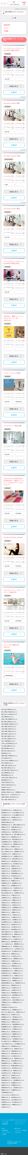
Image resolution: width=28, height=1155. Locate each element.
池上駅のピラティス (16, 1072)
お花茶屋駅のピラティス (6, 1070)
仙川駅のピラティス (15, 1014)
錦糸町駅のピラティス (17, 1002)
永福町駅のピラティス (6, 919)
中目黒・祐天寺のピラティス (7, 782)
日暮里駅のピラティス (6, 883)
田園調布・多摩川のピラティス (8, 789)
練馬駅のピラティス (5, 924)
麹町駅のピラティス (5, 1060)
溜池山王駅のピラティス (16, 1053)
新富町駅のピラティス (16, 1046)
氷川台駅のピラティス (6, 1034)
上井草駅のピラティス (16, 990)
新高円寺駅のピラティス (17, 832)
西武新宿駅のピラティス (6, 1063)
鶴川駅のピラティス (16, 909)
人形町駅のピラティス (6, 999)
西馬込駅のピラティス (20, 982)
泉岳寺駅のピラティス (16, 1036)
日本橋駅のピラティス (6, 1002)
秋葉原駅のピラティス (17, 883)
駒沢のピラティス (5, 794)
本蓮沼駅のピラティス (16, 1082)
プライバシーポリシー (7, 1132)
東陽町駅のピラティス (19, 943)
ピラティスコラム (19, 1123)
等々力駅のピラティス (16, 956)
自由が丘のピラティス (6, 787)
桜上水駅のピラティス (6, 1072)
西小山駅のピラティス (16, 875)
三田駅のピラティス (16, 897)
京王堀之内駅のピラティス (7, 975)
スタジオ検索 (5, 1122)
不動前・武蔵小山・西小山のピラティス (10, 796)
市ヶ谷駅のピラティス (16, 1055)
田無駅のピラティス (5, 1031)
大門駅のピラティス (5, 953)
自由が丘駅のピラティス (16, 861)
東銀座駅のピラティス (18, 844)
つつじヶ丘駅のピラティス (7, 943)
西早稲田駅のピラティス (16, 992)
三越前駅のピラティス (17, 973)
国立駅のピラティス (5, 926)
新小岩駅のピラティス (18, 863)
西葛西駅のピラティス (18, 958)
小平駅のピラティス (5, 961)
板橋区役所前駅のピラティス (7, 982)
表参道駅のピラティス (6, 819)
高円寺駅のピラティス (6, 832)
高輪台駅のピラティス (19, 1058)
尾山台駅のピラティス (18, 968)
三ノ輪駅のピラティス (16, 917)
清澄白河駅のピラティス (6, 1080)
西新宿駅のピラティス (17, 1041)
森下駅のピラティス (5, 1082)
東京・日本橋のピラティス (7, 762)
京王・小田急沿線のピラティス (8, 741)
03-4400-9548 (18, 513)
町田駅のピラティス (5, 866)
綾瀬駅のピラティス (15, 880)
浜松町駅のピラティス (6, 1102)
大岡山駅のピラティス (17, 1017)
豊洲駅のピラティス (18, 934)
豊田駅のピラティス (5, 1055)
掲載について (4, 1153)
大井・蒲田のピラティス (6, 758)
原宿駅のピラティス (5, 817)
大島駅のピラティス (15, 1021)
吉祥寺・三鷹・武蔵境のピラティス (9, 719)
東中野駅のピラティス (16, 829)
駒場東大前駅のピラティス (17, 1065)
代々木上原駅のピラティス (18, 812)
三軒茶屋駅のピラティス (6, 841)
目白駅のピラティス (5, 965)
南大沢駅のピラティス (16, 1097)
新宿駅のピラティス (5, 827)
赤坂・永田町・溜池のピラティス (8, 731)
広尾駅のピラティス (5, 917)
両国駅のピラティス (16, 936)
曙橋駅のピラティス (5, 1090)
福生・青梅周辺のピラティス (7, 772)
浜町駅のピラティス (18, 1048)
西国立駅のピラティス (16, 985)
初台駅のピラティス (5, 1051)
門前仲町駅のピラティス (6, 968)
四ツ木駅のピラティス (6, 1068)
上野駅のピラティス (5, 902)
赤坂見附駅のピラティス (6, 856)
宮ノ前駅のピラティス (17, 951)
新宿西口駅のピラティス (6, 824)
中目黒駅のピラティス (18, 856)
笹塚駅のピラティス (15, 961)
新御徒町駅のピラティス (17, 1019)
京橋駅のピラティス (5, 1036)
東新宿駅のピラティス (17, 1034)
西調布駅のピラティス (6, 980)
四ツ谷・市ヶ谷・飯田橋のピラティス (9, 760)
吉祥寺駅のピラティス (6, 839)
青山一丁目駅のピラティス (7, 851)
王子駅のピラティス (15, 997)
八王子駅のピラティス (16, 926)
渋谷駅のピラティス (17, 810)
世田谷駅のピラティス (16, 965)
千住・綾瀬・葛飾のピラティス (8, 745)
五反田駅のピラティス (19, 892)
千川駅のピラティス (16, 914)
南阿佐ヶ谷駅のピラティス (7, 834)
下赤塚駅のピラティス (17, 919)
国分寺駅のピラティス (16, 924)
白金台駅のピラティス (6, 995)
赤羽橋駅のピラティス (16, 1085)
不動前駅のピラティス (6, 1009)
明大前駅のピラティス (16, 1031)
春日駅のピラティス (5, 1099)
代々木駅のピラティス (6, 814)
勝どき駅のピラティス (6, 978)
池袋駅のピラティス (18, 849)
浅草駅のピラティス (5, 1004)
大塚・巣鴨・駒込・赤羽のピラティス (9, 770)
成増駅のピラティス (5, 873)
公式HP (14, 92)
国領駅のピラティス (5, 912)
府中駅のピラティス (5, 875)
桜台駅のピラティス (5, 1065)
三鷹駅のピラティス (15, 912)
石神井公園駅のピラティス (7, 934)
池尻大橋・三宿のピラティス (7, 792)
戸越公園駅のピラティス (18, 1080)
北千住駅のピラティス (16, 870)
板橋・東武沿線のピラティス (7, 748)
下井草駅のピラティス (17, 1029)
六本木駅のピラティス (6, 853)
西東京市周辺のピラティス (7, 775)
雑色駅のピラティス (5, 1053)
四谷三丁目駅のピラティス (7, 892)
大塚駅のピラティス (5, 987)
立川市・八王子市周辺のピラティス (9, 743)
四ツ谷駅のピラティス (6, 900)
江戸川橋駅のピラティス (19, 1043)
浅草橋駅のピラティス (6, 1038)
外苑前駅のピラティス (19, 851)
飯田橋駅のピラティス (16, 885)
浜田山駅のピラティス (6, 936)
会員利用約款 (5, 1130)
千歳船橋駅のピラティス (6, 958)
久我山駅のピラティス (18, 1087)
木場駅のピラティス (5, 1046)
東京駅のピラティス (15, 1075)
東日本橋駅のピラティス (17, 995)
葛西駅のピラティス (5, 1097)
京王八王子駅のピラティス (7, 948)
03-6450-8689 (18, 620)
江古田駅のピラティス (16, 902)
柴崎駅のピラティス (5, 941)
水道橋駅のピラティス (16, 1090)
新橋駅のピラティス (17, 1063)
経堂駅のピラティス (5, 880)
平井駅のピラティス (5, 992)
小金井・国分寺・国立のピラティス (9, 777)
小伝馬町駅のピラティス (17, 1038)
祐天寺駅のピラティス (6, 858)
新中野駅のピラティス (6, 973)
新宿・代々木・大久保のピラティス (9, 714)
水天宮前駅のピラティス (6, 888)
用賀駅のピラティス (17, 841)
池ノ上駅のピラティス (6, 1041)
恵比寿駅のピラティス (6, 812)
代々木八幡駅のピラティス (18, 814)
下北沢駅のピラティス (18, 888)
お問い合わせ (18, 1132)
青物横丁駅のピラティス (6, 1087)
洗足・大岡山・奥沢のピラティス (8, 799)
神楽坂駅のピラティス (17, 1009)
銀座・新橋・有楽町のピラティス (8, 721)
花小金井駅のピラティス (16, 1060)
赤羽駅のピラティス (5, 956)
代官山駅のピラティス (17, 819)
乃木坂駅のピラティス (17, 963)
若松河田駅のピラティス (16, 929)
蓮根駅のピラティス (15, 953)
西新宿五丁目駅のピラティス (7, 822)
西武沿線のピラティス (6, 753)
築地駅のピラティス (5, 846)
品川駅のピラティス (5, 1107)
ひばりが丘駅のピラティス (7, 1043)
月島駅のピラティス (17, 922)
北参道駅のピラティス (16, 817)
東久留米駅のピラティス (6, 922)
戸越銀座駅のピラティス (6, 939)
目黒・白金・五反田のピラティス (8, 709)
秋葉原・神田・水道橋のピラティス (9, 755)
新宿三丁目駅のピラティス (19, 824)
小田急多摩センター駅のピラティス (9, 1007)
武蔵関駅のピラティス (17, 980)
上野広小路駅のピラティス (18, 999)
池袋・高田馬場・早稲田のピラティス (9, 724)
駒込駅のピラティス (5, 868)
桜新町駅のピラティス (6, 1019)
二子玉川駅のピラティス (6, 844)
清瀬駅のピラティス (18, 970)
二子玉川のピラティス (15, 794)
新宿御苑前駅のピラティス (7, 1058)
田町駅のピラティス (15, 866)
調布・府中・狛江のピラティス (8, 750)
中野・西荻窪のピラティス (7, 716)
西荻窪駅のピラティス (16, 836)
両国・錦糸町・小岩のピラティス (8, 733)
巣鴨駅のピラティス (5, 1014)
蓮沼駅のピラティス (5, 929)
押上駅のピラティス (16, 905)
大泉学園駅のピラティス (18, 878)
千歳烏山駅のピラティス (16, 868)
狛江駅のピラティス (5, 895)
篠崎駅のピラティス (16, 1104)
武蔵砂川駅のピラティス (17, 978)
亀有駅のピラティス (17, 1070)
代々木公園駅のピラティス (7, 1048)
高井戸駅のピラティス (17, 1068)
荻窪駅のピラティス (5, 836)
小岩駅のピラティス (5, 1075)
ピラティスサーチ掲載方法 (21, 1130)
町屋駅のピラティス (5, 1021)
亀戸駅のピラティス (5, 997)
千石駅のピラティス (15, 895)
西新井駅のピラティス (6, 1024)
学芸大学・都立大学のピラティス (8, 784)
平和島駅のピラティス (6, 905)
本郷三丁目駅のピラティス (7, 931)
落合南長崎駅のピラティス (18, 1024)
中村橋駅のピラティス (6, 1029)
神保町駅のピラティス (6, 907)
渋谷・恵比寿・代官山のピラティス (9, 711)
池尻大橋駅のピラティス (16, 941)
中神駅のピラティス (18, 975)
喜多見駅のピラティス (6, 963)
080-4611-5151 (19, 401)
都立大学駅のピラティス (17, 858)
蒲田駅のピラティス (5, 990)
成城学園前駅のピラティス (17, 873)
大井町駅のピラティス (6, 909)
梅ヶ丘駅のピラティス (17, 1102)
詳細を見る (14, 86)
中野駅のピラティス (5, 829)
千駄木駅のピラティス (18, 939)
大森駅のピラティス (5, 885)
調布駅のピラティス (16, 900)
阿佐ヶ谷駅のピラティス (19, 834)
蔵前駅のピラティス (17, 1026)
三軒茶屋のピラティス (20, 792)
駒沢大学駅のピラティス (17, 839)
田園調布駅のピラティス (6, 946)
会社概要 (4, 1134)
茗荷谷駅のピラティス (18, 946)
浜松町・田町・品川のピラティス (8, 765)
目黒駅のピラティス (17, 890)
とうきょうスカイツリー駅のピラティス (10, 1094)
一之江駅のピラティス (19, 948)
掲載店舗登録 (5, 1123)
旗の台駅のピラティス (6, 951)
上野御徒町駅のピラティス (7, 1092)
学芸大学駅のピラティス (6, 810)
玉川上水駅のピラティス (16, 1099)
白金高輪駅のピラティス (17, 907)
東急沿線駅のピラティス (6, 779)
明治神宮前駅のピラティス (7, 970)
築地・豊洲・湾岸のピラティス (8, 767)
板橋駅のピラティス (5, 1077)
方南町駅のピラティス (6, 897)
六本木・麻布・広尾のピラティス (8, 728)
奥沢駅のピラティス (5, 861)
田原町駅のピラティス (16, 1077)
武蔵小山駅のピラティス (6, 863)
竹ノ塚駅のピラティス (16, 987)
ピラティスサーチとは (20, 1122)
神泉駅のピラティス (5, 1085)
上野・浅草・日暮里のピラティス (8, 738)
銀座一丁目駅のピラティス (7, 849)
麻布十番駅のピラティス (6, 890)
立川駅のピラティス (5, 870)
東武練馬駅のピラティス (6, 1026)
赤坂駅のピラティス (16, 853)
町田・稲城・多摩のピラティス (8, 736)
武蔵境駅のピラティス (6, 1017)
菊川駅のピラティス (18, 931)
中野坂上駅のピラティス (16, 827)
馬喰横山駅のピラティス (16, 1051)
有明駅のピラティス (20, 1012)
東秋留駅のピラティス (6, 914)
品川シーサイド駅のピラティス (8, 1012)
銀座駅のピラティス (15, 846)
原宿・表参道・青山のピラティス (8, 726)
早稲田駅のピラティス (6, 1104)
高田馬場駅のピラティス (6, 878)
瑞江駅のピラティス (5, 985)
